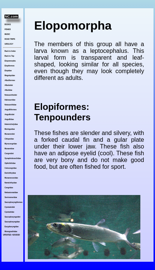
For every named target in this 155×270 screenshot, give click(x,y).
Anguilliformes (11, 110)
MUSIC (7, 34)
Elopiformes (9, 66)
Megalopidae (10, 75)
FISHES (8, 29)
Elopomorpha (10, 61)
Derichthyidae (10, 173)
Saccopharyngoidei (12, 217)
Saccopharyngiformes (13, 202)
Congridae (9, 188)
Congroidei (9, 153)
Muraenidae (9, 149)
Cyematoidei (10, 207)
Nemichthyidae (11, 183)
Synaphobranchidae (13, 158)
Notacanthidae (10, 105)
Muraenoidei (10, 134)
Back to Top (9, 56)
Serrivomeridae (11, 197)
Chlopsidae (9, 139)
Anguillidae (9, 119)
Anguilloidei (9, 115)
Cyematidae (9, 212)
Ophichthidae (10, 163)
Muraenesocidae (11, 178)
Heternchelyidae (11, 124)
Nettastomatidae (11, 193)
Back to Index (10, 51)
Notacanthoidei (11, 95)
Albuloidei (9, 85)
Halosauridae (10, 100)
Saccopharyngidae (12, 222)
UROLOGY (9, 44)
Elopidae (8, 71)
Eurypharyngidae (11, 227)
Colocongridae (11, 168)
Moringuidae (10, 129)
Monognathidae (11, 231)
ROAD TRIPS (10, 39)
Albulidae (8, 90)
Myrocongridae (11, 144)
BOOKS (8, 25)
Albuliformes (10, 80)
